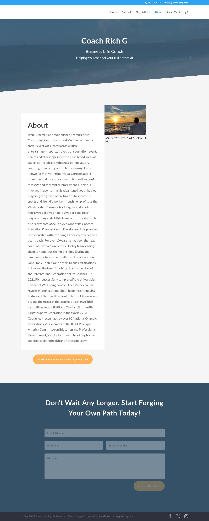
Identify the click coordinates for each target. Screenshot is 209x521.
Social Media (173, 12)
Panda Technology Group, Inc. (116, 516)
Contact (126, 12)
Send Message (149, 487)
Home (113, 12)
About (158, 12)
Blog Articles (143, 12)
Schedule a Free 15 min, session (62, 359)
